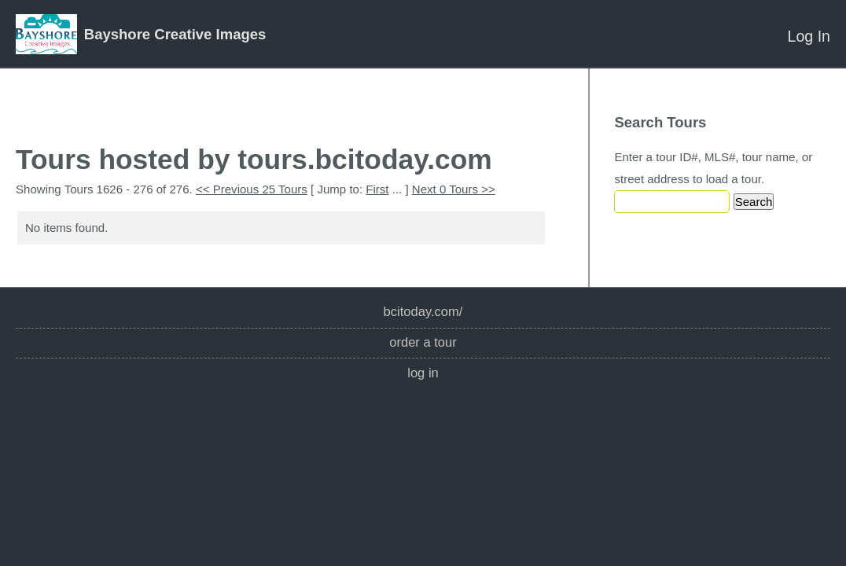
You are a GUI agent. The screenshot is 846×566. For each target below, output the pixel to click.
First (377, 189)
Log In (809, 36)
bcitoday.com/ (423, 311)
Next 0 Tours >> (453, 189)
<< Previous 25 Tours (251, 189)
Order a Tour (423, 342)
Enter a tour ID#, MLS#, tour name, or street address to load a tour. (713, 168)
